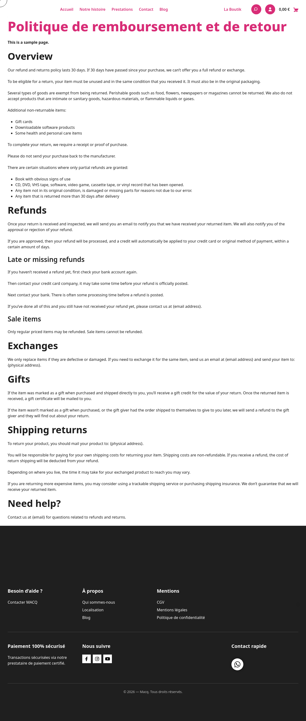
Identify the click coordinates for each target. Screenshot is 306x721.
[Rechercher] (256, 9)
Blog (163, 9)
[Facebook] (86, 659)
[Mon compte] (270, 9)
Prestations (122, 9)
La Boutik (232, 9)
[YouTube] (107, 659)
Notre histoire (92, 9)
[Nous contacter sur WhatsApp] (237, 664)
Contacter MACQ (22, 602)
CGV (160, 602)
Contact (146, 9)
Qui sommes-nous (98, 602)
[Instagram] (97, 659)
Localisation (93, 610)
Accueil (66, 9)
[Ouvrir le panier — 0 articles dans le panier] (288, 9)
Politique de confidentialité (181, 617)
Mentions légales (172, 610)
